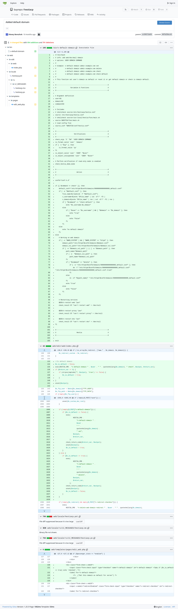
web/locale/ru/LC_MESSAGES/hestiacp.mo (67, 528)
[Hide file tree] (5, 42)
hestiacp (28, 9)
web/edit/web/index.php (64, 346)
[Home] (4, 3)
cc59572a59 (147, 34)
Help (22, 3)
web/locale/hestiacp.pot (66, 517)
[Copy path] (76, 48)
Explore (13, 3)
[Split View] (165, 42)
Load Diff (79, 522)
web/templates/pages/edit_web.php (68, 550)
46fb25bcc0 (167, 34)
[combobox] (160, 42)
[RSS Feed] (125, 9)
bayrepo (18, 9)
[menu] (171, 42)
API (173, 607)
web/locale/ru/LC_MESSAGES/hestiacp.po (73, 538)
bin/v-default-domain (64, 48)
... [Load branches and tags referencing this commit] (7, 28)
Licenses (167, 607)
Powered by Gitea (9, 607)
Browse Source (164, 23)
